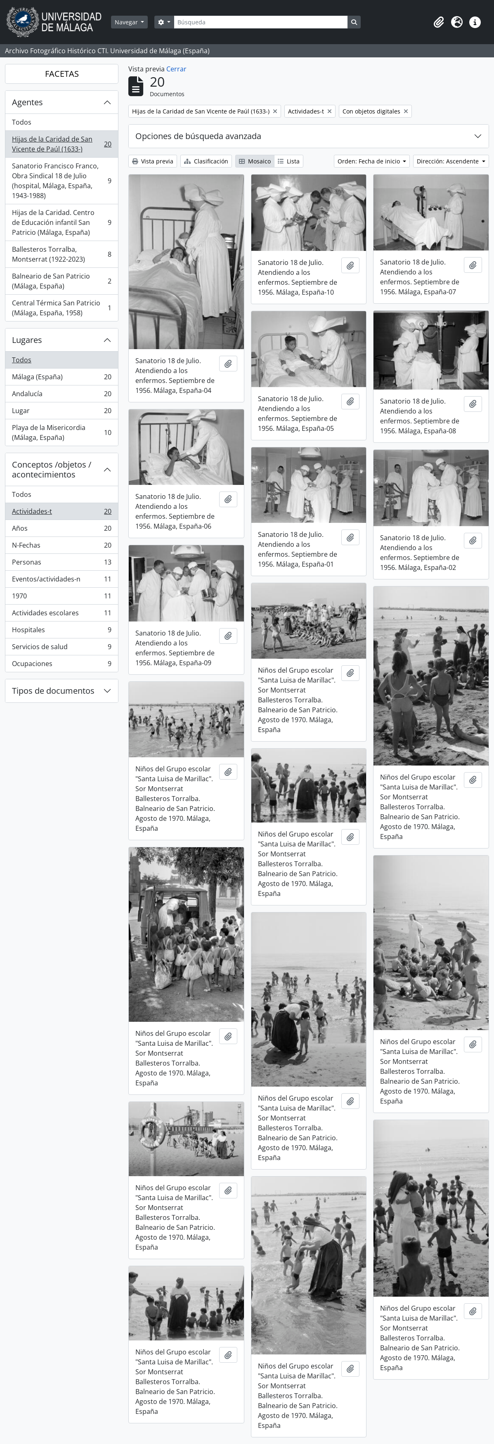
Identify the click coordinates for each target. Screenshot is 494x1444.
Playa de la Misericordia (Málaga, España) (61, 432)
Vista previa (152, 161)
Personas (61, 564)
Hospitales (61, 631)
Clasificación (206, 161)
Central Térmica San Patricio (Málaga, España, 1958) (61, 307)
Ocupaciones (61, 665)
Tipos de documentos (53, 690)
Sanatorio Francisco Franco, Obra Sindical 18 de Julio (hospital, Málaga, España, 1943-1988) (61, 180)
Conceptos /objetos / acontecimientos (51, 469)
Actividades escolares (61, 615)
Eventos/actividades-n (61, 581)
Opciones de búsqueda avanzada (198, 136)
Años (61, 530)
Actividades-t (61, 513)
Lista (289, 161)
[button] (439, 22)
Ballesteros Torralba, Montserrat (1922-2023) (61, 254)
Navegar (127, 22)
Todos (21, 122)
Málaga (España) (61, 378)
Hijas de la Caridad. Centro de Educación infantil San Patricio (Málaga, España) (61, 222)
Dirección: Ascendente (448, 161)
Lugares (27, 339)
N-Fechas (61, 547)
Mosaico (255, 161)
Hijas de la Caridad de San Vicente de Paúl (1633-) (61, 144)
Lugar (61, 412)
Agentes (27, 102)
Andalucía (61, 395)
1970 (61, 598)
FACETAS (62, 73)
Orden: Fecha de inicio (370, 161)
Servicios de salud (61, 648)
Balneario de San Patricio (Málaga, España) (61, 281)
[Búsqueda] (261, 22)
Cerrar (176, 68)
